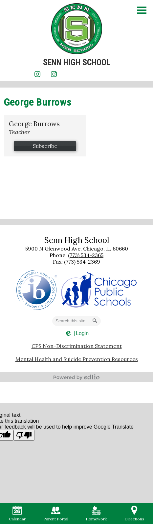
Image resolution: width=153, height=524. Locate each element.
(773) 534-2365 (85, 255)
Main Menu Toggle (141, 10)
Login (76, 333)
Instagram (37, 75)
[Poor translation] (23, 435)
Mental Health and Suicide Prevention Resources (76, 359)
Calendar (17, 513)
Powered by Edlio (76, 377)
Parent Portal (55, 513)
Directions (134, 513)
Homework (96, 513)
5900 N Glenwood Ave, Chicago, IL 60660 (76, 248)
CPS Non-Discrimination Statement (77, 346)
